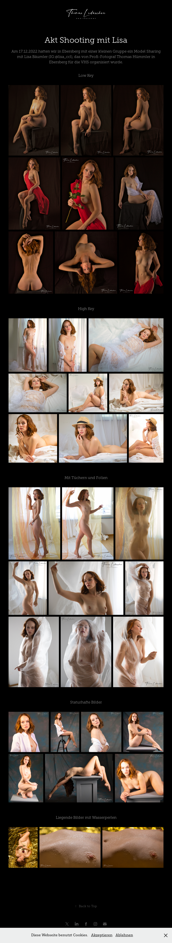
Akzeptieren (101, 935)
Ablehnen (124, 935)
